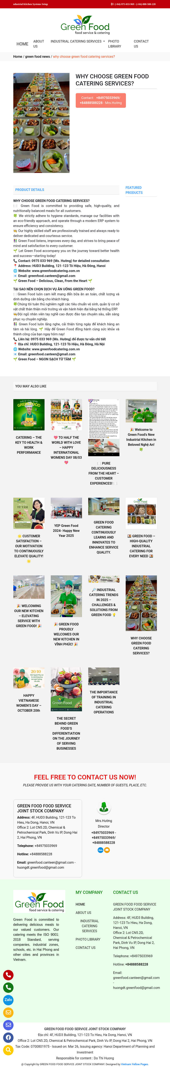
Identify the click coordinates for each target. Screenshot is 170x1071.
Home (17, 57)
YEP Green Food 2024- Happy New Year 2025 (66, 531)
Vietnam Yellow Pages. (135, 1064)
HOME (23, 43)
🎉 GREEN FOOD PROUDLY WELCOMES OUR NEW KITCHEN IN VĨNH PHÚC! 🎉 (66, 634)
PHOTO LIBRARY (114, 43)
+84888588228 (41, 854)
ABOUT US (38, 43)
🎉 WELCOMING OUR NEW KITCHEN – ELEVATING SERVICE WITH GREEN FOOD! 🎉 (28, 616)
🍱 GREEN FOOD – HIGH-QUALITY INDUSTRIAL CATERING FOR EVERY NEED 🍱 (141, 546)
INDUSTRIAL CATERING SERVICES (76, 41)
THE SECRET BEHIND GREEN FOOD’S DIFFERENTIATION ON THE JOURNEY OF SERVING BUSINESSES (66, 733)
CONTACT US (141, 43)
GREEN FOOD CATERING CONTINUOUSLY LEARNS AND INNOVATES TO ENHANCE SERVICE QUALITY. (103, 537)
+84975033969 (46, 846)
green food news (37, 57)
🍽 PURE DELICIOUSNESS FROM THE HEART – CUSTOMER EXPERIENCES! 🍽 (103, 473)
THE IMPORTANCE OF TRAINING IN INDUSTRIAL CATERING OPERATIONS (104, 702)
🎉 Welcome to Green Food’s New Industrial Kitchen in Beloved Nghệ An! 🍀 (141, 440)
